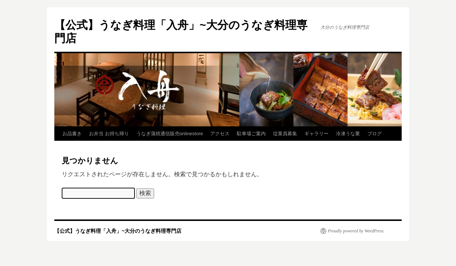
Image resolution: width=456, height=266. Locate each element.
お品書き (72, 133)
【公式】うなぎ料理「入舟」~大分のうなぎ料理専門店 (117, 231)
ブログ (374, 133)
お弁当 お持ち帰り (109, 133)
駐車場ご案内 (251, 133)
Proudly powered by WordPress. (356, 230)
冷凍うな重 (348, 133)
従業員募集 (285, 133)
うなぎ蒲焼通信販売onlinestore (169, 133)
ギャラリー (316, 133)
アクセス (219, 133)
